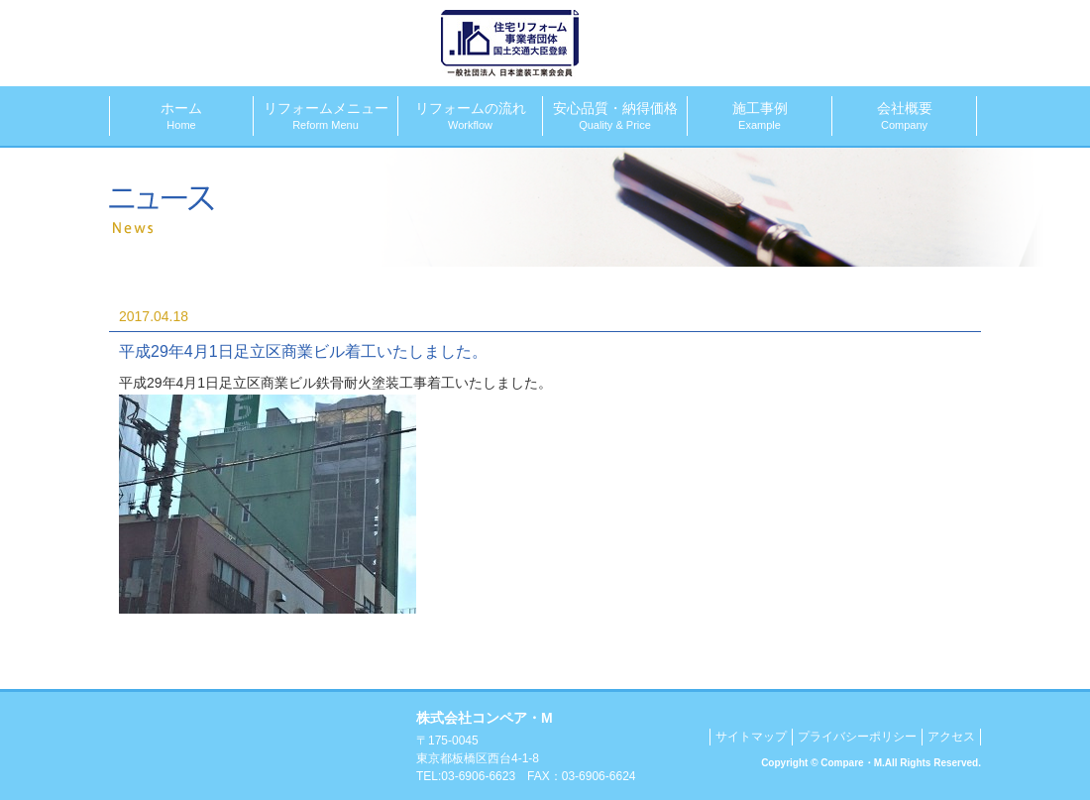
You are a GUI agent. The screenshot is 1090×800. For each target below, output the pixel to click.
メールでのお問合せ (905, 41)
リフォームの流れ (470, 115)
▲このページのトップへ (958, 671)
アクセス (951, 737)
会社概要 (904, 115)
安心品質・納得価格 (615, 115)
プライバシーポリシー (857, 737)
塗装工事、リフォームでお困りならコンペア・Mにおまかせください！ (255, 746)
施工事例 (759, 115)
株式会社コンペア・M (260, 39)
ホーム (181, 115)
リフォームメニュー (325, 115)
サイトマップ (751, 737)
